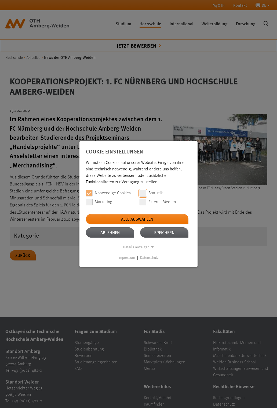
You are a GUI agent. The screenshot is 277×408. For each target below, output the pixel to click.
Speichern (164, 232)
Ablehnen (110, 232)
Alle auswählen (137, 219)
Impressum (126, 258)
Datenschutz (149, 258)
